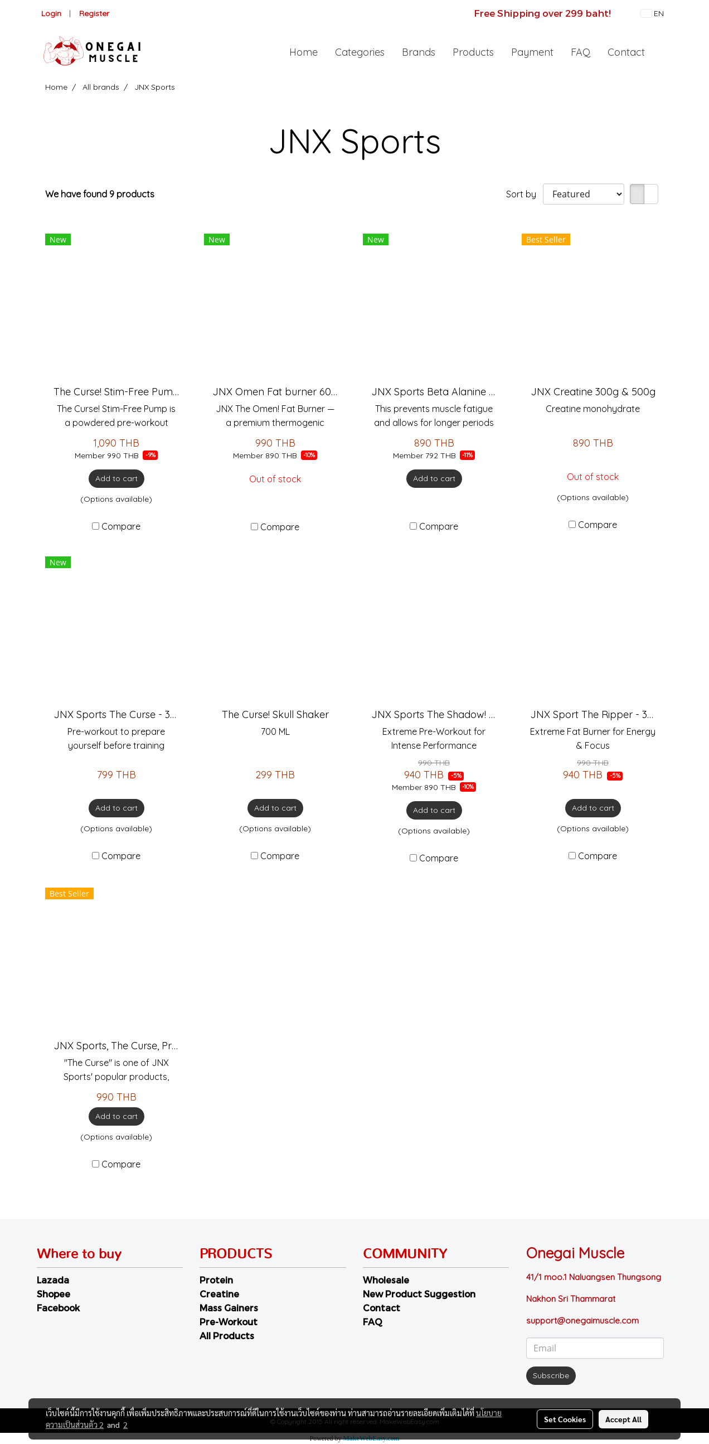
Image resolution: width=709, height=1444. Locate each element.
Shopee (53, 1293)
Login (51, 13)
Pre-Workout (229, 1321)
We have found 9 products (99, 194)
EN (652, 13)
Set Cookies (565, 1419)
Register (94, 13)
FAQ (580, 52)
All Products (227, 1335)
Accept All (623, 1419)
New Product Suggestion (419, 1293)
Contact (626, 52)
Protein (216, 1280)
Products (473, 52)
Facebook (58, 1307)
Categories (360, 52)
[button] (663, 51)
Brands (418, 52)
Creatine (219, 1293)
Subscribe (551, 1375)
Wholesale (386, 1280)
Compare (120, 526)
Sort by (524, 194)
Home (303, 52)
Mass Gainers (229, 1307)
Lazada (53, 1280)
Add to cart (116, 478)
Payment (532, 52)
